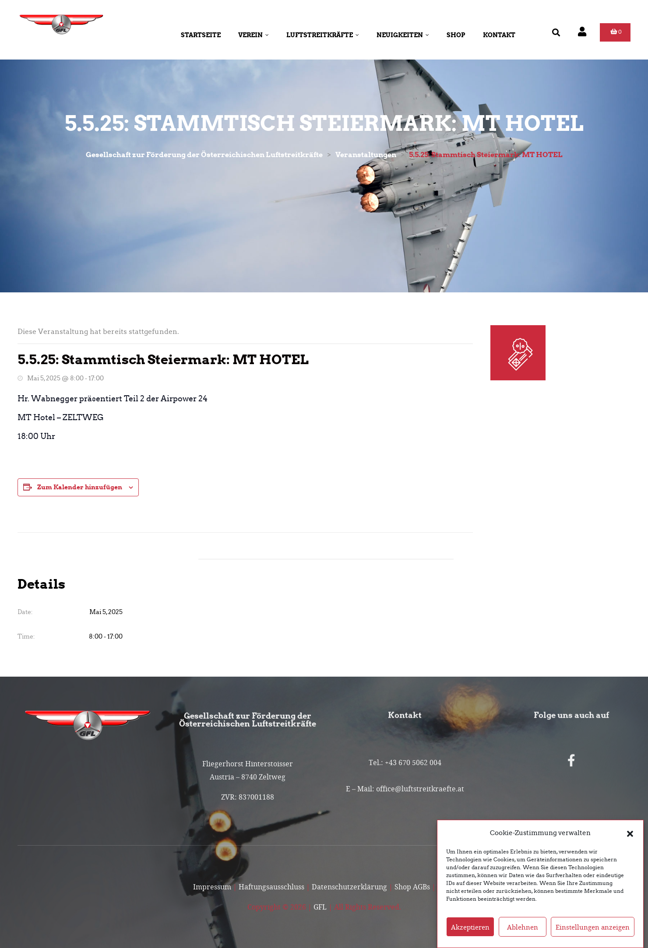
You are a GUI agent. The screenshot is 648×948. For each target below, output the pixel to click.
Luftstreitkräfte (322, 35)
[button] (630, 842)
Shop (456, 35)
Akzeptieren (470, 936)
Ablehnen (522, 936)
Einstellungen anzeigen (593, 936)
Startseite (201, 35)
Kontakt (499, 35)
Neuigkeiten (403, 35)
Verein (253, 35)
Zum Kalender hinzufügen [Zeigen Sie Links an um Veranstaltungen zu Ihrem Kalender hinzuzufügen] (79, 487)
